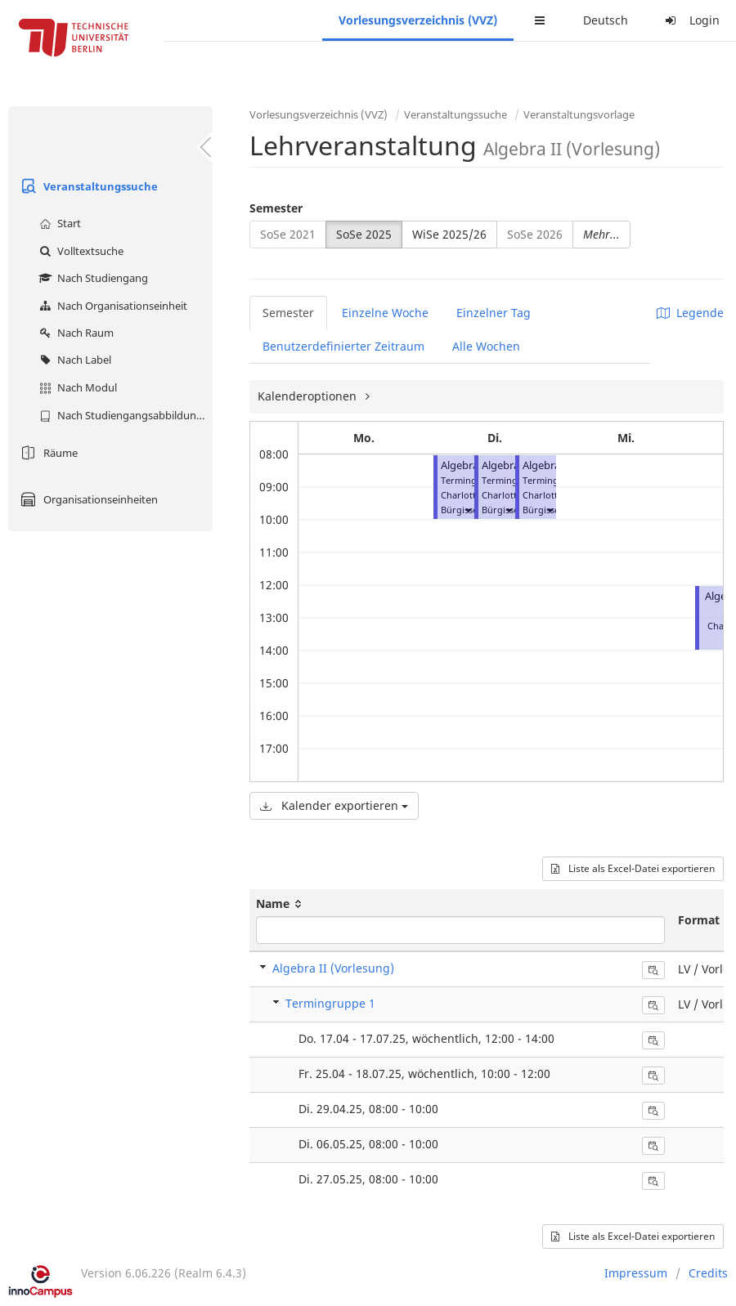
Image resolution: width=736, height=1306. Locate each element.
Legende (690, 312)
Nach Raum (74, 332)
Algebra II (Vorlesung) (333, 968)
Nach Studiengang (91, 278)
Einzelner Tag (493, 312)
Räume (47, 452)
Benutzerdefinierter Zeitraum (343, 346)
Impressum (635, 1273)
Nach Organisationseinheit (111, 305)
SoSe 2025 (364, 234)
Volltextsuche (79, 251)
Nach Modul (76, 387)
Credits (708, 1273)
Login (690, 20)
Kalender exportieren (334, 805)
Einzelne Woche (385, 312)
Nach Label (73, 359)
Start (58, 223)
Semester (276, 208)
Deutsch (605, 20)
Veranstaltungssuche (87, 186)
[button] (468, 510)
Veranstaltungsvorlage (579, 114)
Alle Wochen (486, 346)
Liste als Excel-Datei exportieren (633, 868)
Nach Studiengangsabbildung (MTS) (124, 415)
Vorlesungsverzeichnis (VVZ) (418, 20)
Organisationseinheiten (87, 499)
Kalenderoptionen (309, 396)
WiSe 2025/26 (449, 234)
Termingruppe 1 (330, 1003)
